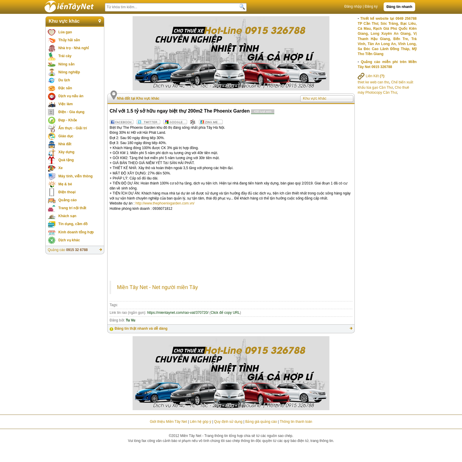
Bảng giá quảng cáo (261, 422)
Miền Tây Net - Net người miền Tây (157, 287)
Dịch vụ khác (69, 240)
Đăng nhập (353, 6)
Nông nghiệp (69, 72)
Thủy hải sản (69, 40)
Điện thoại (67, 192)
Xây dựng (66, 152)
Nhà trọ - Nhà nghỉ (73, 48)
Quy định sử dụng (228, 422)
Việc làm (65, 104)
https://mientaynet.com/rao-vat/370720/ (177, 313)
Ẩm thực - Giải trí (72, 128)
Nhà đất (64, 144)
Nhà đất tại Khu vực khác (138, 98)
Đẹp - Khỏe (67, 120)
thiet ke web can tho (373, 82)
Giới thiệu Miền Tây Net (168, 422)
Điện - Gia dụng (71, 112)
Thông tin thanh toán (296, 422)
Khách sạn (67, 216)
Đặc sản (65, 88)
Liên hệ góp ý (200, 422)
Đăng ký (371, 6)
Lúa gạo (65, 32)
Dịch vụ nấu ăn (70, 96)
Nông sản (66, 64)
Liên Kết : (371, 76)
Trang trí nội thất (72, 208)
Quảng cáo (67, 200)
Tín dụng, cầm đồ (73, 224)
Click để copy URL (225, 313)
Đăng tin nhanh (399, 7)
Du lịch (64, 80)
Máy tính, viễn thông (75, 176)
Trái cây (65, 56)
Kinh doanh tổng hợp (76, 232)
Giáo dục (65, 136)
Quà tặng (66, 160)
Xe (60, 168)
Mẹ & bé (65, 184)
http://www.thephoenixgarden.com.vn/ (165, 203)
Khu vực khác (64, 21)
